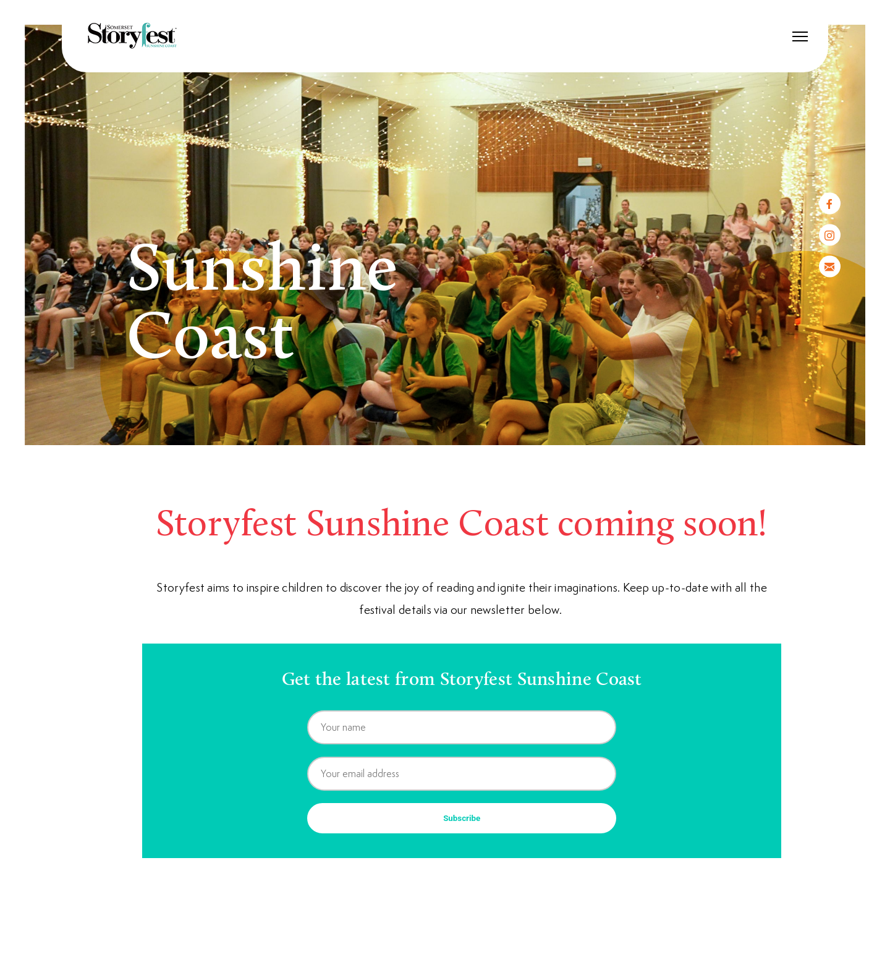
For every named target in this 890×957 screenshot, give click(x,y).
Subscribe (461, 818)
